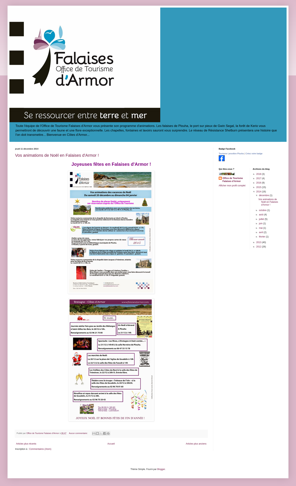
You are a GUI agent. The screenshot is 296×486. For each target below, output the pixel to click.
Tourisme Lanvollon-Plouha (231, 153)
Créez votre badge (254, 153)
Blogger (161, 469)
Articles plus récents (26, 443)
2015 (259, 187)
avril (261, 232)
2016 (259, 182)
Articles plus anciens (196, 443)
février (262, 236)
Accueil (111, 443)
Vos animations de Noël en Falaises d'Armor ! (57, 155)
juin (261, 223)
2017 (259, 178)
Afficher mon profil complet (232, 185)
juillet (262, 219)
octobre (263, 210)
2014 (259, 191)
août (261, 214)
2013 (259, 242)
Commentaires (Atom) (40, 449)
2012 (259, 246)
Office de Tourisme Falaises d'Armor (232, 180)
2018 (259, 174)
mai (261, 228)
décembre (264, 195)
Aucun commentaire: (78, 433)
